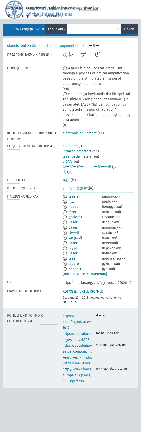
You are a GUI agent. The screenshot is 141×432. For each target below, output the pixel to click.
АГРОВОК (13, 8)
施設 (33, 46)
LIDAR (67, 162)
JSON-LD (96, 291)
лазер (73, 207)
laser (73, 258)
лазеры (75, 269)
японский (55, 29)
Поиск (129, 29)
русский (52, 15)
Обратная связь (64, 8)
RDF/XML (70, 291)
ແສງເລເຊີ (75, 238)
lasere (74, 264)
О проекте (35, 8)
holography (71, 146)
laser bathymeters (77, 156)
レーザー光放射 (75, 188)
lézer (73, 212)
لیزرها (73, 248)
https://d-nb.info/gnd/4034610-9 (77, 322)
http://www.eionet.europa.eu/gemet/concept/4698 (77, 375)
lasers (74, 196)
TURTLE (83, 291)
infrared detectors (77, 151)
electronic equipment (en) (61, 46)
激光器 (74, 233)
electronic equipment (80, 133)
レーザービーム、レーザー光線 (87, 167)
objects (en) (16, 46)
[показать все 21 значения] (85, 274)
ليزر (71, 201)
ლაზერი (75, 217)
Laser (73, 222)
